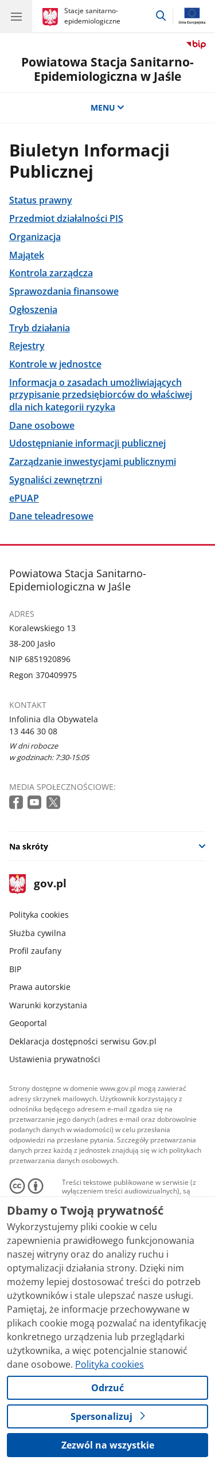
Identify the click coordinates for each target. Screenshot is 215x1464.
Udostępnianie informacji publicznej (87, 443)
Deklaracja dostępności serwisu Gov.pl (83, 1041)
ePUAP (24, 498)
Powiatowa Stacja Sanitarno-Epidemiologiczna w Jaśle (107, 69)
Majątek (26, 255)
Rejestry (27, 345)
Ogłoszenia (33, 309)
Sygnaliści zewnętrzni (55, 479)
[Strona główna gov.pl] (51, 17)
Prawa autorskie (40, 986)
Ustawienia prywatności (54, 1059)
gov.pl (38, 884)
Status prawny (40, 200)
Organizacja (35, 236)
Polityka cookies (39, 914)
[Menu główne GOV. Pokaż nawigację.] (16, 16)
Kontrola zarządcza (51, 273)
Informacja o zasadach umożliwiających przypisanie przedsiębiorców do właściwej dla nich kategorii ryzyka (100, 394)
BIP (15, 969)
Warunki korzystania (48, 1005)
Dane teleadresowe (51, 516)
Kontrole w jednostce (55, 364)
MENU (108, 107)
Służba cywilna (37, 932)
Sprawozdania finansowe (64, 291)
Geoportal (28, 1022)
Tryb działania (39, 328)
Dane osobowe (42, 425)
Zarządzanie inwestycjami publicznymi (92, 461)
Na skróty (28, 846)
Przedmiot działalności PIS (66, 218)
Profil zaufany (35, 950)
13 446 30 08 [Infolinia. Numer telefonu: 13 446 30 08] (33, 731)
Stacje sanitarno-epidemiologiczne (92, 16)
